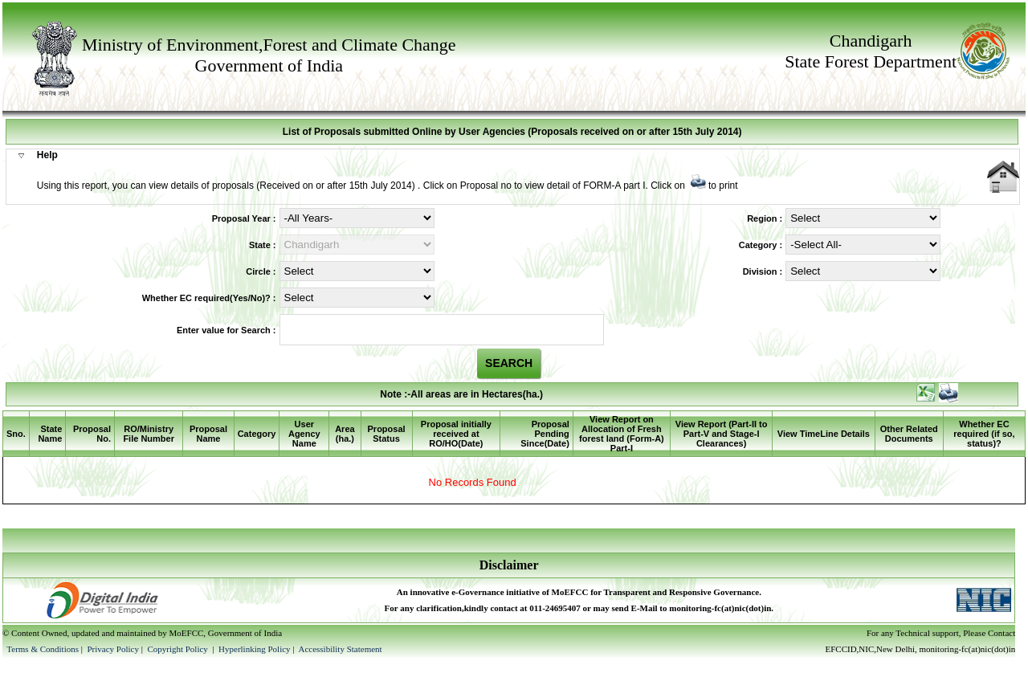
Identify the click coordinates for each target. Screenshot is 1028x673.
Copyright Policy (178, 649)
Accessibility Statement (339, 649)
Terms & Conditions (42, 649)
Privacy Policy (114, 649)
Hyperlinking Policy (254, 649)
